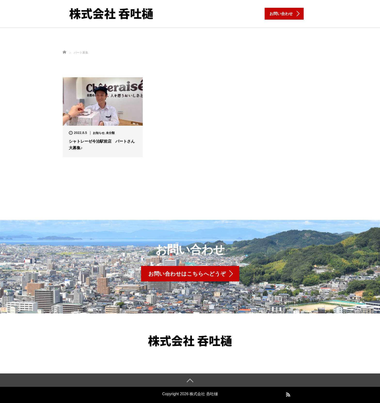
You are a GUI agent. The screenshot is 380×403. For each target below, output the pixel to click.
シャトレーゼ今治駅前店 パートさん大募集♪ (102, 144)
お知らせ (98, 133)
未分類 (110, 133)
